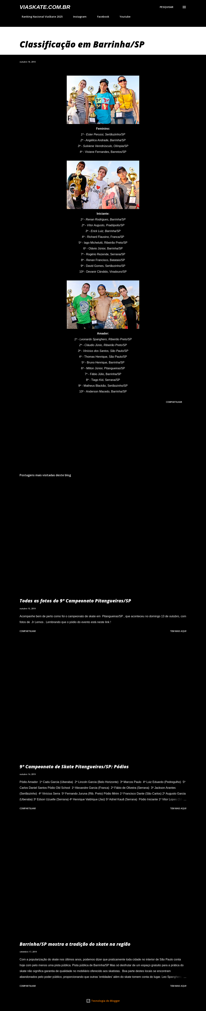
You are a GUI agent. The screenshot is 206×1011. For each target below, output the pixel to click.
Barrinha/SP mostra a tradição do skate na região (75, 944)
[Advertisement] (103, 442)
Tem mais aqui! (178, 631)
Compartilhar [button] (174, 402)
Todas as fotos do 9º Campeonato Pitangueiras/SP (75, 600)
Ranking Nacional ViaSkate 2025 (40, 16)
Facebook (101, 16)
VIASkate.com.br (45, 7)
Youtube (123, 16)
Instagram (77, 16)
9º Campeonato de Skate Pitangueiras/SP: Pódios (74, 766)
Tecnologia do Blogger (103, 1000)
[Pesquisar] (166, 7)
